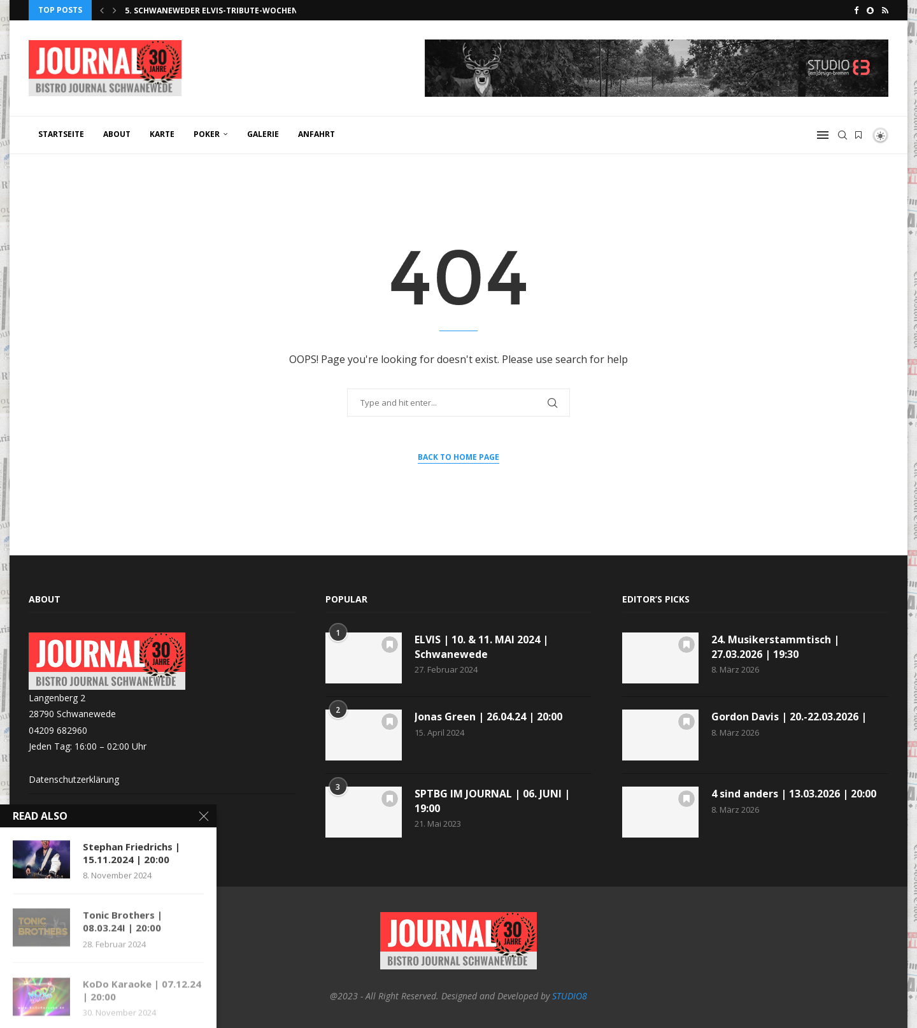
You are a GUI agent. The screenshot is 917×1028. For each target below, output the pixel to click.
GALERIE (263, 134)
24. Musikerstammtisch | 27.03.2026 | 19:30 (775, 646)
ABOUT (117, 134)
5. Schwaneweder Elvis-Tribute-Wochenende (222, 10)
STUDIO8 (569, 996)
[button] (102, 10)
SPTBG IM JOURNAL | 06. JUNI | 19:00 (492, 801)
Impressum (52, 807)
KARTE (162, 134)
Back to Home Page (458, 457)
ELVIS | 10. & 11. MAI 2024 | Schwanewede (481, 646)
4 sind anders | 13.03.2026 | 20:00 (793, 794)
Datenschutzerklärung (74, 779)
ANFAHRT (316, 134)
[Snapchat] (870, 10)
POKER (207, 134)
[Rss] (885, 10)
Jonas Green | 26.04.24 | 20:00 (488, 717)
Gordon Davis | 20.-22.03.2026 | (789, 717)
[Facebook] (856, 10)
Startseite (61, 134)
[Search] (842, 135)
